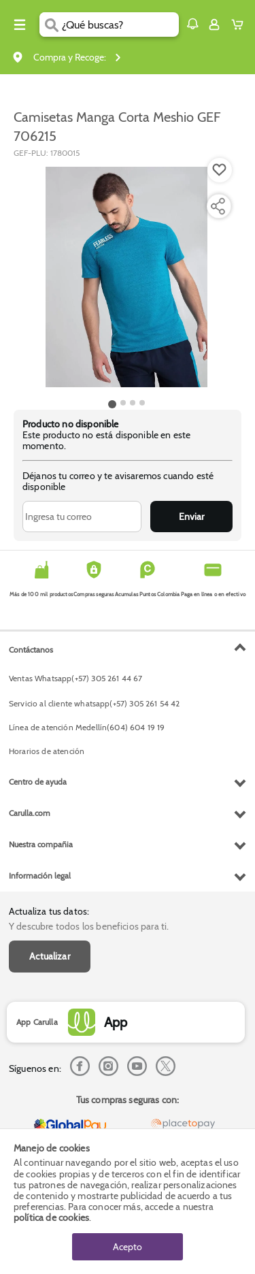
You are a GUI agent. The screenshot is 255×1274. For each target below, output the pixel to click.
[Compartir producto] (218, 206)
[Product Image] (126, 277)
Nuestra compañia (41, 844)
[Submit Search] (50, 24)
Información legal (40, 875)
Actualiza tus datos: (49, 911)
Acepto (127, 1247)
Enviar (191, 516)
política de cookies (51, 1217)
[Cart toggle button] (240, 24)
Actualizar (49, 956)
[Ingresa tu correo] (81, 516)
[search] (120, 24)
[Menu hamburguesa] (19, 24)
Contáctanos (31, 649)
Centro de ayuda (38, 782)
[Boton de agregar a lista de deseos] (219, 170)
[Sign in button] (214, 24)
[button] (192, 24)
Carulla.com (29, 813)
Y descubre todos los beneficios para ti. (89, 926)
